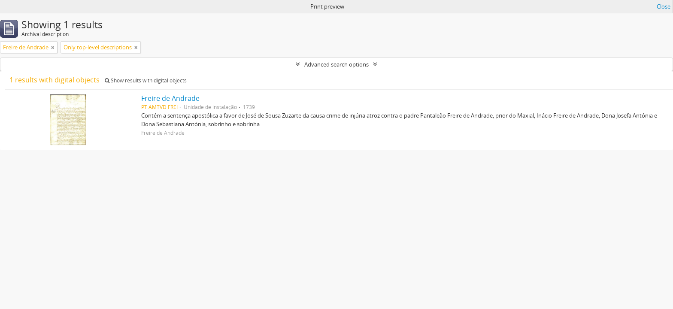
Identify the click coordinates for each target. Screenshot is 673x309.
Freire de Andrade (170, 98)
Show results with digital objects (146, 80)
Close (663, 6)
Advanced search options (336, 64)
